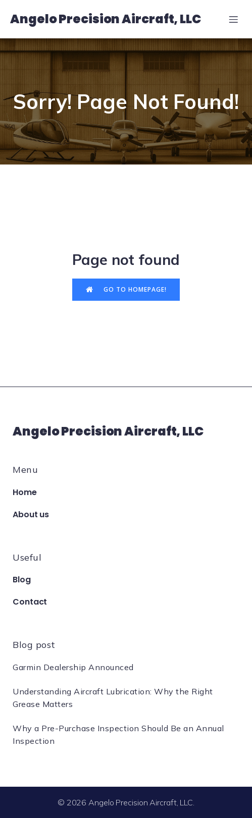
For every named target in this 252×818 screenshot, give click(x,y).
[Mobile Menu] (233, 19)
